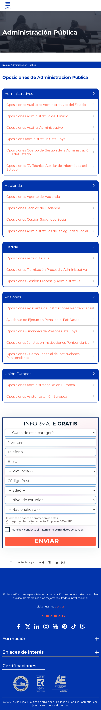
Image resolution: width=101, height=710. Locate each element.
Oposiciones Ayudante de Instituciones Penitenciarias (49, 308)
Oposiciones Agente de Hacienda (33, 197)
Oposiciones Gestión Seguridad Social (36, 219)
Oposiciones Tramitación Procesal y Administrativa (46, 270)
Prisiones (13, 297)
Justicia (11, 247)
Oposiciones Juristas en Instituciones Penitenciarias (47, 343)
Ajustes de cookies (58, 705)
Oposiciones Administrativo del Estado (37, 116)
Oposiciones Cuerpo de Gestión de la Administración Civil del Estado (48, 152)
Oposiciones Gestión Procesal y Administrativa (43, 281)
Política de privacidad (41, 701)
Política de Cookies (67, 701)
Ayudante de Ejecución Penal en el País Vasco (42, 320)
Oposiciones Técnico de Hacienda (33, 208)
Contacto (39, 705)
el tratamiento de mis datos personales (60, 529)
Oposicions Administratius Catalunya (35, 139)
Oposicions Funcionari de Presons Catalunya (41, 331)
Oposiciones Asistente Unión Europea (36, 396)
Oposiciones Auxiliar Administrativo (34, 127)
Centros (59, 606)
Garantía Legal (89, 701)
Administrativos (19, 94)
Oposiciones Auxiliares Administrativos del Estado (46, 105)
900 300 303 (53, 616)
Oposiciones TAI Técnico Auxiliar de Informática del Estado (46, 167)
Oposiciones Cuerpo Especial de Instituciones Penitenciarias (43, 356)
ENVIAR (50, 541)
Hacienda (13, 185)
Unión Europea (18, 374)
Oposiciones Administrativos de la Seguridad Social (47, 231)
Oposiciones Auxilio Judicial (28, 258)
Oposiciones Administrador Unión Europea (40, 385)
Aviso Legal (19, 701)
